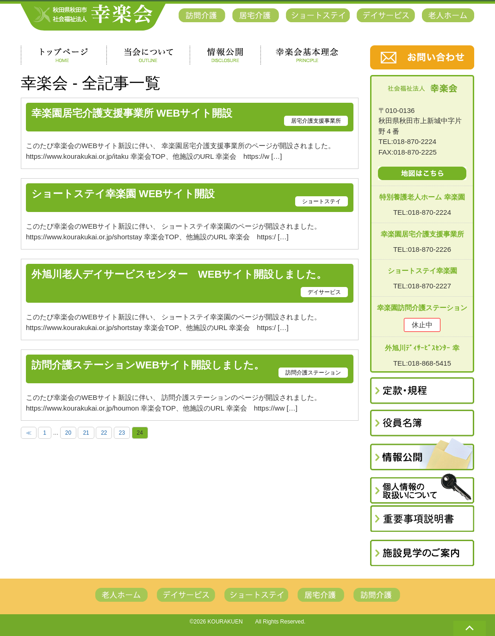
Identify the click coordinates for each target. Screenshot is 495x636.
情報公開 (225, 55)
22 (104, 433)
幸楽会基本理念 (307, 55)
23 (122, 433)
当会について (148, 55)
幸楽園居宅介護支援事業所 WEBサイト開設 (131, 113)
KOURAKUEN (225, 621)
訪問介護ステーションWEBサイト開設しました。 (147, 365)
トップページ (63, 55)
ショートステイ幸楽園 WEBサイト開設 (123, 194)
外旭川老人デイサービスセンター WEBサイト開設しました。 (179, 274)
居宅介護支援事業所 (316, 121)
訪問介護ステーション (313, 372)
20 (68, 433)
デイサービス (324, 292)
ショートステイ (321, 201)
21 (86, 433)
